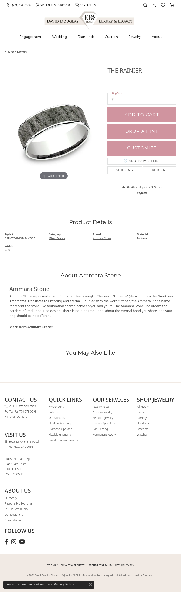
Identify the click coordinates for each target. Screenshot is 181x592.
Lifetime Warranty (60, 423)
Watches (142, 435)
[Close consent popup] (90, 584)
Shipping (124, 170)
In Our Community (16, 509)
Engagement (30, 37)
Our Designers (14, 515)
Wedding (59, 37)
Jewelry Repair (102, 407)
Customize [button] (142, 148)
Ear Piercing (100, 429)
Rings (140, 412)
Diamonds (86, 37)
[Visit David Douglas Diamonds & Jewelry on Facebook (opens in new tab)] (7, 542)
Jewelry (135, 37)
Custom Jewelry (102, 412)
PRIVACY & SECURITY (73, 565)
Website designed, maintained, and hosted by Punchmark (124, 575)
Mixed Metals (17, 52)
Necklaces (143, 423)
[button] (145, 5)
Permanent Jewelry (105, 435)
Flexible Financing (60, 435)
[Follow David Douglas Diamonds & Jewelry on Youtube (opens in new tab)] (22, 542)
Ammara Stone (102, 238)
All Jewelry (143, 407)
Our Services (57, 418)
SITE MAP (52, 565)
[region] (54, 132)
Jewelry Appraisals (104, 423)
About (157, 37)
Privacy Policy (64, 584)
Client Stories (13, 520)
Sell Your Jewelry (103, 418)
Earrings (142, 418)
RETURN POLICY (124, 565)
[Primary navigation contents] (90, 37)
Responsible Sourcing (18, 503)
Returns (160, 170)
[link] (19, 5)
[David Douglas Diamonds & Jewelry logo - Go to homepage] (89, 20)
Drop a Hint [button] (141, 131)
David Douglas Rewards (64, 440)
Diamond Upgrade (60, 429)
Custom (111, 37)
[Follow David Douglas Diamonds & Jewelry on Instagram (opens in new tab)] (13, 542)
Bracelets (143, 429)
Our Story (11, 498)
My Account (56, 407)
